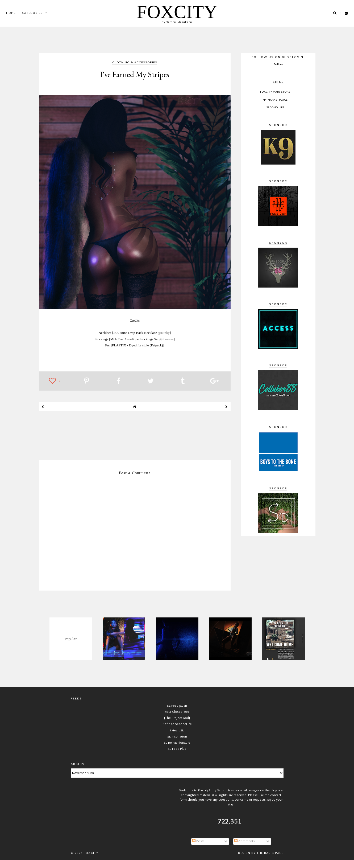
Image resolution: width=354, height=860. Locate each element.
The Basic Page (270, 853)
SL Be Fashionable (177, 743)
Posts (198, 841)
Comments (244, 841)
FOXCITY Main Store (275, 92)
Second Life (275, 107)
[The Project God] (177, 718)
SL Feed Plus (177, 749)
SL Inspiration (177, 736)
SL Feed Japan (177, 706)
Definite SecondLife (177, 724)
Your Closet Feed (177, 712)
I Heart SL (177, 730)
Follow (278, 64)
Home (11, 13)
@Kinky (163, 333)
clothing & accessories (134, 63)
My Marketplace (275, 100)
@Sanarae (166, 339)
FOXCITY (177, 12)
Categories (32, 13)
